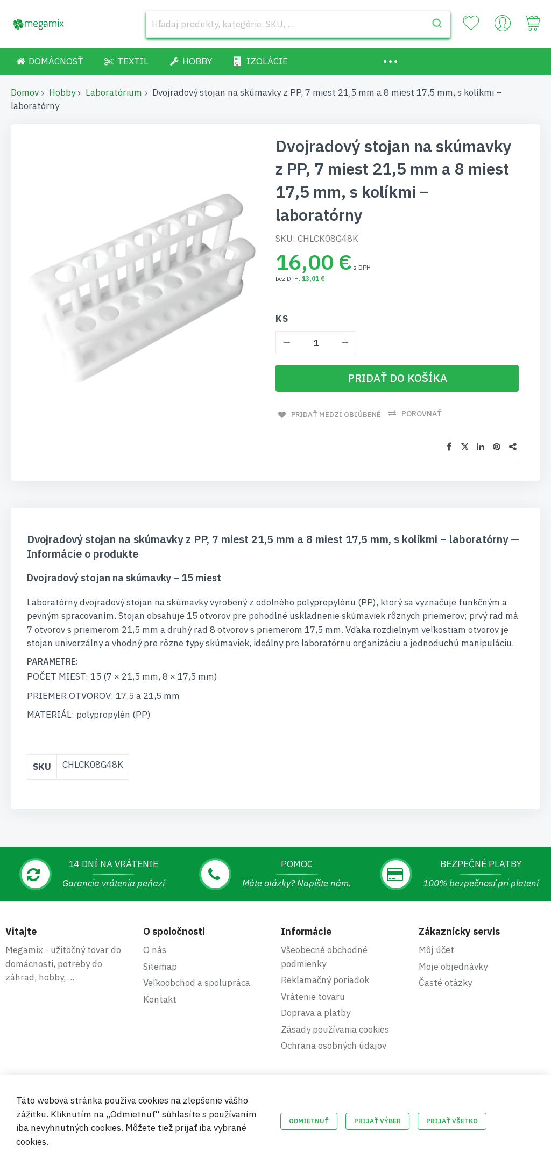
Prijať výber (377, 1121)
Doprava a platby (315, 1012)
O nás (154, 949)
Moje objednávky (453, 965)
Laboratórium (114, 92)
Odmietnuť (309, 1121)
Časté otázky (445, 981)
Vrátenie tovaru (313, 995)
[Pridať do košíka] (397, 378)
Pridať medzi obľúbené (334, 414)
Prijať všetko (452, 1121)
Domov (25, 92)
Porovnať (421, 414)
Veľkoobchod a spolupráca (196, 981)
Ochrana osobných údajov (333, 1044)
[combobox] (298, 24)
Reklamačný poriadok (325, 979)
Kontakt (159, 998)
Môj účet (436, 949)
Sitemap (160, 965)
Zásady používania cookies (335, 1028)
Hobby (62, 92)
